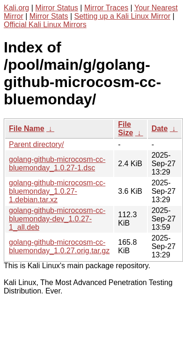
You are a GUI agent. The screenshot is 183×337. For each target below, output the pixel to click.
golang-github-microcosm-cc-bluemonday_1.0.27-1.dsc (57, 163)
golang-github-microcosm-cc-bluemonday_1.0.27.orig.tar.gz (59, 246)
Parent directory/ (36, 144)
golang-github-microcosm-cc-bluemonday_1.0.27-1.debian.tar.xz (57, 191)
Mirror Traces (106, 8)
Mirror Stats (48, 16)
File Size (125, 128)
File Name (26, 128)
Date (160, 128)
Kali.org (16, 8)
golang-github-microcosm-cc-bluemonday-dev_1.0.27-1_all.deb (57, 218)
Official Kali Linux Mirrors (45, 25)
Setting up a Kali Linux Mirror (122, 16)
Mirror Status (56, 8)
